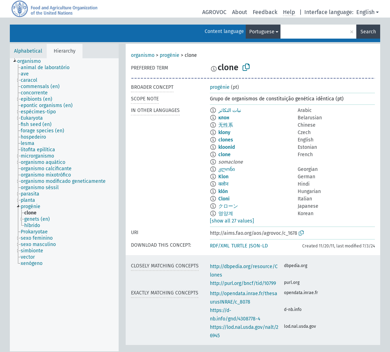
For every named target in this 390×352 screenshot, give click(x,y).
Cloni (224, 199)
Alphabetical (28, 51)
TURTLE (239, 246)
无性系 (225, 125)
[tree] (64, 204)
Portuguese (262, 32)
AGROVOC (214, 12)
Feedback (265, 12)
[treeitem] (32, 61)
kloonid (226, 147)
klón (223, 191)
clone (224, 155)
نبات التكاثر (229, 110)
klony (224, 132)
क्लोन (223, 184)
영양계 (225, 214)
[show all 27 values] (232, 221)
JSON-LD (258, 246)
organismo (142, 55)
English (365, 12)
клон (223, 118)
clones (225, 140)
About (239, 12)
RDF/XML (220, 246)
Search (368, 32)
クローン (228, 206)
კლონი (226, 169)
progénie (169, 55)
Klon (223, 177)
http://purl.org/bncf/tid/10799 (243, 283)
